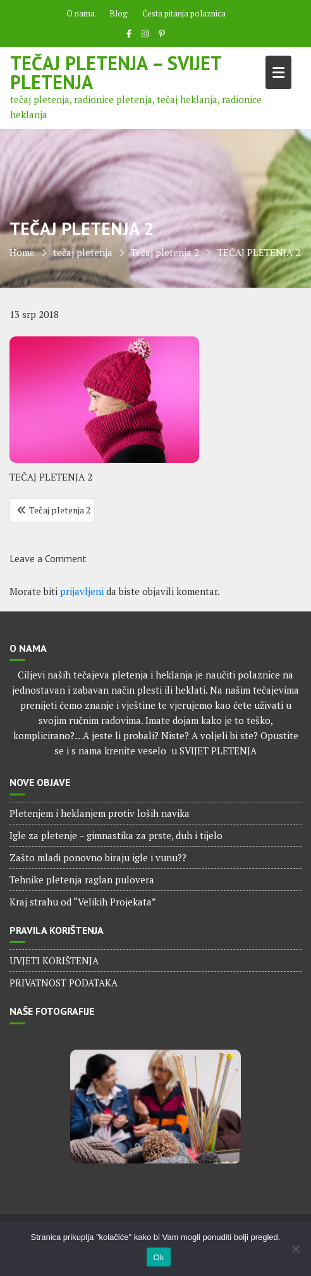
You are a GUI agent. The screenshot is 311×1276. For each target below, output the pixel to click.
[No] (295, 1248)
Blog (118, 13)
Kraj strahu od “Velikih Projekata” (82, 901)
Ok (158, 1257)
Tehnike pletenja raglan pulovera (81, 879)
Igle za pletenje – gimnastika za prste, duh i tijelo (116, 835)
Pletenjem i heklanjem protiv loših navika (99, 813)
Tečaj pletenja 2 (59, 510)
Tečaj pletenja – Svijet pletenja (115, 72)
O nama (80, 13)
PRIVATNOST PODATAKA (63, 982)
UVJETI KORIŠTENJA (54, 960)
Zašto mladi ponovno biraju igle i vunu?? (97, 857)
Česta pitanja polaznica (184, 13)
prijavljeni (82, 591)
